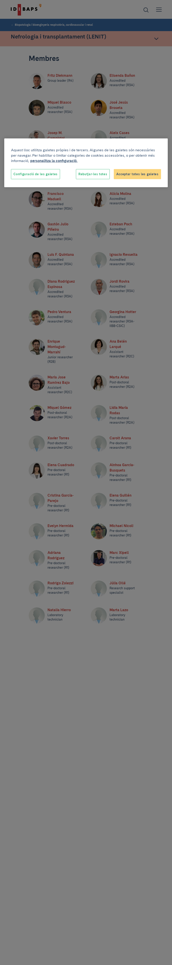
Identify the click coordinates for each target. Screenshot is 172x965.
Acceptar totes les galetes (137, 174)
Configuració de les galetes (35, 174)
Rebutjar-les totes (92, 174)
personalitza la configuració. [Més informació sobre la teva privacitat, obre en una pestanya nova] (53, 160)
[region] (86, 162)
